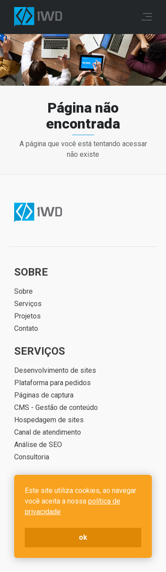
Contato (26, 328)
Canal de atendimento (47, 432)
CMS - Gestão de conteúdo (56, 407)
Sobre (23, 291)
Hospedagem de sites (49, 420)
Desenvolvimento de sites (55, 370)
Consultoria (31, 457)
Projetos (27, 316)
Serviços (28, 303)
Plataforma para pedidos (52, 383)
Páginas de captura (43, 395)
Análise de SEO (38, 444)
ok (83, 537)
